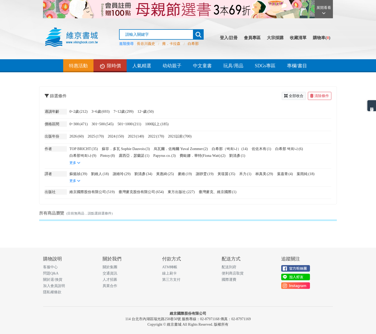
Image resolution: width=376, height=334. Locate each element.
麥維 (185, 174)
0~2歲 (78, 111)
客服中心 (50, 267)
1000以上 (157, 124)
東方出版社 (181, 192)
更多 (74, 163)
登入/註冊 (229, 37)
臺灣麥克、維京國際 (218, 192)
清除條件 (319, 96)
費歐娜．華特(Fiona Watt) (202, 155)
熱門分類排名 (372, 105)
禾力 (245, 174)
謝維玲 (122, 174)
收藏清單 (298, 37)
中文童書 (202, 65)
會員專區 (252, 37)
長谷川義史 (146, 44)
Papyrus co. (164, 155)
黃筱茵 (226, 174)
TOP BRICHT (83, 149)
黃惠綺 (165, 174)
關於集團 (110, 267)
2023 (136, 136)
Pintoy (107, 155)
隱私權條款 (52, 292)
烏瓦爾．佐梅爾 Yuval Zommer (181, 149)
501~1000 (129, 124)
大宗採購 (275, 37)
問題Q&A (50, 273)
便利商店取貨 (233, 273)
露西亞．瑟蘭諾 (134, 155)
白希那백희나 (82, 155)
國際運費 (229, 280)
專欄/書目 (297, 65)
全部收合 (293, 96)
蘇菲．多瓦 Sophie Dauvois (126, 149)
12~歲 (145, 111)
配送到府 (229, 267)
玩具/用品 (233, 65)
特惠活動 (78, 65)
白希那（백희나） (230, 149)
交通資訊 (110, 273)
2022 (156, 136)
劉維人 (100, 174)
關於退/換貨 (52, 280)
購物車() (321, 37)
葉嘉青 (285, 174)
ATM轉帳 (169, 267)
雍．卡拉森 (171, 44)
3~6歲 (100, 111)
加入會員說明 (54, 286)
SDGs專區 (265, 65)
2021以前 (180, 136)
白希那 (193, 44)
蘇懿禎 (78, 174)
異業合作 (110, 286)
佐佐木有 (261, 149)
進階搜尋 (126, 44)
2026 (76, 136)
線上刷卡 (169, 273)
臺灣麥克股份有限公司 (141, 192)
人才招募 (110, 280)
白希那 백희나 (289, 149)
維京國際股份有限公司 (92, 192)
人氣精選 (141, 65)
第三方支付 (171, 280)
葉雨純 (305, 174)
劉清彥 (237, 155)
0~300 (78, 124)
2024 (116, 136)
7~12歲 (124, 111)
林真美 (264, 174)
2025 (96, 136)
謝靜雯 (205, 174)
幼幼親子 (172, 65)
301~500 (103, 124)
